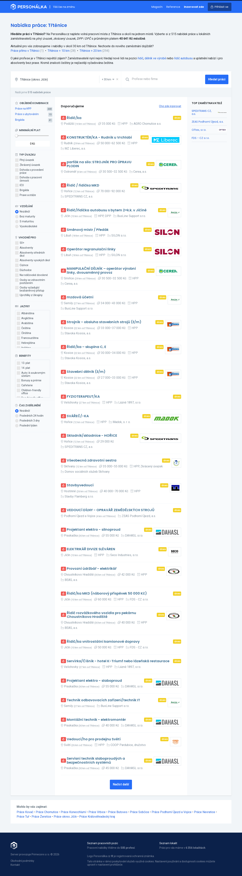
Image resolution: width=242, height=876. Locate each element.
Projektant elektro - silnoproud (93, 530)
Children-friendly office (29, 392)
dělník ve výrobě (155, 58)
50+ (19, 243)
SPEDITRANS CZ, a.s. (202, 112)
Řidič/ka (74, 118)
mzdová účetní (80, 297)
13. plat (23, 363)
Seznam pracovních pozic (102, 843)
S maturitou (24, 221)
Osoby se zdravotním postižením (30, 281)
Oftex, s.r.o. (199, 129)
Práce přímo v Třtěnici (25, 50)
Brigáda (19, 119)
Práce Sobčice (139, 812)
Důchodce (23, 270)
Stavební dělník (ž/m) (86, 372)
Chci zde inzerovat (170, 106)
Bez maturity (25, 216)
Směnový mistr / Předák (88, 230)
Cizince (21, 265)
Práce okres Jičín (65, 816)
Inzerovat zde (194, 7)
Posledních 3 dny (27, 420)
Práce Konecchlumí (73, 812)
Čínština (24, 333)
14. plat (23, 368)
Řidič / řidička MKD (83, 185)
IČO (19, 185)
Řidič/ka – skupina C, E (86, 347)
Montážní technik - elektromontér (96, 720)
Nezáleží (22, 211)
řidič (140, 58)
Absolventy (24, 248)
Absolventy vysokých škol (32, 260)
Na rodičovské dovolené (31, 275)
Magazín (157, 7)
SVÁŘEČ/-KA (78, 416)
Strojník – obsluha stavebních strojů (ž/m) (104, 322)
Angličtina (25, 318)
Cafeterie (25, 385)
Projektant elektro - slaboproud (94, 681)
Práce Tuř (23, 816)
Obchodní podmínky (22, 860)
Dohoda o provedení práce (29, 171)
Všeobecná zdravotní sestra (91, 460)
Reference (173, 7)
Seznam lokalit (168, 843)
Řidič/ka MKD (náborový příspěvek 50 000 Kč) (107, 593)
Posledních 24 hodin (29, 416)
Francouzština (27, 338)
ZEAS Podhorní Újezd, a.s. (207, 121)
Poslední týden (26, 425)
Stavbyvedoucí (80, 485)
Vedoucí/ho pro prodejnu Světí (94, 739)
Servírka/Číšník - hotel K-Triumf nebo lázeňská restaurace (118, 661)
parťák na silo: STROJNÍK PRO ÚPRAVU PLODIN (99, 164)
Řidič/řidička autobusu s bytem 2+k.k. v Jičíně (107, 210)
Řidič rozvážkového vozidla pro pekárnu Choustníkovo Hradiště (101, 615)
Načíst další (121, 784)
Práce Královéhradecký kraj (97, 816)
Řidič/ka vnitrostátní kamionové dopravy (103, 642)
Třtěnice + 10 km (59, 50)
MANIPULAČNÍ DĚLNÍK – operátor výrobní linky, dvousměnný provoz (101, 270)
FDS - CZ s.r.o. (200, 137)
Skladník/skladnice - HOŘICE (92, 436)
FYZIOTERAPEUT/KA (83, 397)
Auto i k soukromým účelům (31, 374)
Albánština (25, 313)
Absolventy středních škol (30, 254)
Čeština (23, 328)
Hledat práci (216, 79)
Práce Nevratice (204, 812)
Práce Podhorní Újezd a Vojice (172, 812)
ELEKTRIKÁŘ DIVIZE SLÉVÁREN (91, 549)
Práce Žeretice (41, 816)
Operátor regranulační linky (91, 249)
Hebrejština (26, 343)
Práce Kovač (25, 812)
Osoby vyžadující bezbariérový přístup (29, 289)
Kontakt (15, 864)
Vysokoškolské (26, 226)
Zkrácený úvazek (27, 165)
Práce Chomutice (47, 812)
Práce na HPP (23, 108)
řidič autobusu (183, 58)
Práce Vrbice (96, 812)
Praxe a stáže (25, 195)
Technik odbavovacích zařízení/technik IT (103, 700)
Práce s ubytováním (27, 114)
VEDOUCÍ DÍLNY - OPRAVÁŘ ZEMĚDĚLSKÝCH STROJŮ (110, 510)
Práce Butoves (117, 812)
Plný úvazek (24, 160)
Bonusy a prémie (29, 380)
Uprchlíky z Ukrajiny (29, 295)
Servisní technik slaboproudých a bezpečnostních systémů (96, 760)
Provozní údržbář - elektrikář (91, 569)
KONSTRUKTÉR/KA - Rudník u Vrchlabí (99, 137)
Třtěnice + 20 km (91, 50)
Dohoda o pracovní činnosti (28, 179)
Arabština (25, 323)
